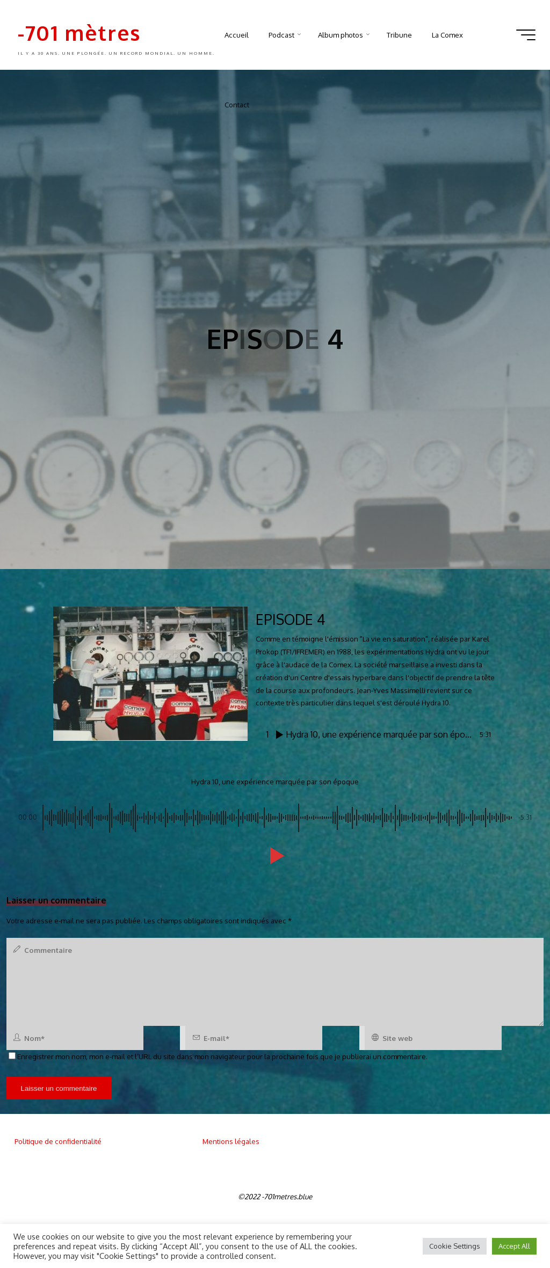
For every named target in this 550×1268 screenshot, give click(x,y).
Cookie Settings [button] (454, 1246)
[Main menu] (525, 35)
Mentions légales (230, 1141)
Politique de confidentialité (58, 1141)
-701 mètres (79, 32)
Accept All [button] (514, 1246)
